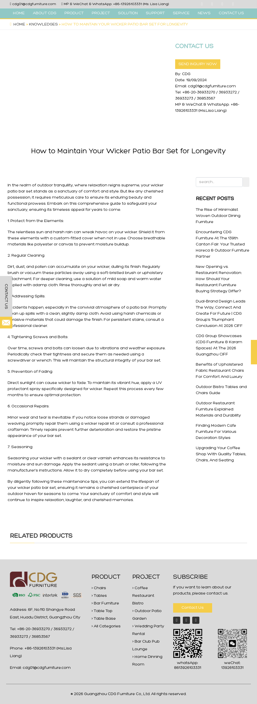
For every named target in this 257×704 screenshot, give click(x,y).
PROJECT (101, 13)
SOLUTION (128, 13)
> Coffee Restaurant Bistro (143, 595)
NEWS (204, 13)
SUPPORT (155, 13)
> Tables (99, 596)
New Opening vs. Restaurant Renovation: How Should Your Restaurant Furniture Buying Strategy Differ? (219, 279)
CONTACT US (231, 13)
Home (19, 24)
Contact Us (193, 608)
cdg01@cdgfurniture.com (34, 4)
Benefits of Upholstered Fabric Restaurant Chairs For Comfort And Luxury (220, 371)
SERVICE (181, 13)
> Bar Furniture (105, 603)
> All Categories (106, 626)
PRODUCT (74, 13)
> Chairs (99, 588)
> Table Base (104, 619)
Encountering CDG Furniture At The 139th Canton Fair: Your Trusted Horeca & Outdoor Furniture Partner (222, 244)
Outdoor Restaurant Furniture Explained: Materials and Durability (218, 409)
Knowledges (43, 24)
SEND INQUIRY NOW (197, 64)
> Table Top (102, 611)
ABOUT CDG (44, 13)
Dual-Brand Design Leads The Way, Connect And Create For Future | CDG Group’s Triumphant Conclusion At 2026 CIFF (221, 313)
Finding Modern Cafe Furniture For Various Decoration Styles (216, 432)
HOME (19, 13)
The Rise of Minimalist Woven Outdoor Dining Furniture (218, 216)
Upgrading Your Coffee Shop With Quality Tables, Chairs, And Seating (221, 454)
